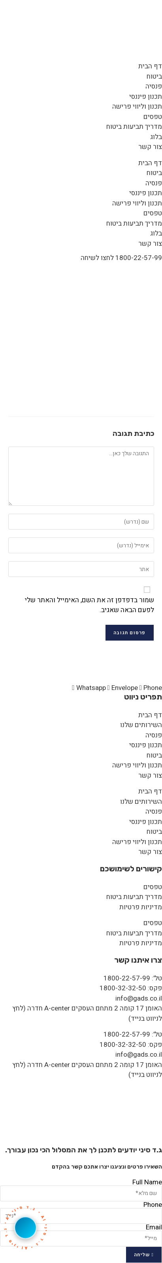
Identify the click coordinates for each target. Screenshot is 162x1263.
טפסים (152, 117)
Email (154, 1227)
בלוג (156, 137)
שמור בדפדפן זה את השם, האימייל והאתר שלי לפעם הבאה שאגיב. (89, 605)
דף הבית (150, 66)
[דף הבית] (153, 271)
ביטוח (154, 76)
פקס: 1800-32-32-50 (131, 988)
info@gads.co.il (138, 998)
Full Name (147, 1182)
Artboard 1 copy (126, 271)
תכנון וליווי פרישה (137, 106)
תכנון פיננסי (145, 97)
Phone (152, 1205)
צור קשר (150, 147)
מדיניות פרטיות (140, 907)
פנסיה (153, 86)
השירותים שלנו (141, 725)
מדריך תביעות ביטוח (134, 127)
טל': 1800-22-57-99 (133, 978)
